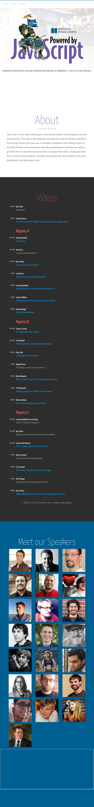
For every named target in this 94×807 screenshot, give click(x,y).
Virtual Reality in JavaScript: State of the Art (30, 368)
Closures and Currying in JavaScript (27, 265)
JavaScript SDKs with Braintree (26, 253)
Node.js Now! (20, 210)
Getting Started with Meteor (25, 312)
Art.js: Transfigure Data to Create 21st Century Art (32, 446)
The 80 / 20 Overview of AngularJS (27, 423)
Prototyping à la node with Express (27, 356)
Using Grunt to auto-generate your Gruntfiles (30, 277)
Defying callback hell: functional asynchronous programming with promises (40, 494)
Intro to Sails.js (21, 241)
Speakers (23, 4)
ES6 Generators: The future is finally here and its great (33, 470)
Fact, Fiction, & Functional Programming (29, 458)
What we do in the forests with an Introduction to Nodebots (35, 435)
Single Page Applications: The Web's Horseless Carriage (34, 391)
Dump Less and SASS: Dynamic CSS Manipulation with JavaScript (36, 379)
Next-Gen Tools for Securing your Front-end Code (32, 482)
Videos (14, 4)
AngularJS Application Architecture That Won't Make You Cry (35, 289)
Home (6, 4)
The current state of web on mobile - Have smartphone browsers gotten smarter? (42, 222)
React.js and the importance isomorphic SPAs (30, 403)
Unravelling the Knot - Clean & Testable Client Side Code (34, 344)
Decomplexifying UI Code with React (27, 332)
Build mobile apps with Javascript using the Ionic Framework (35, 301)
